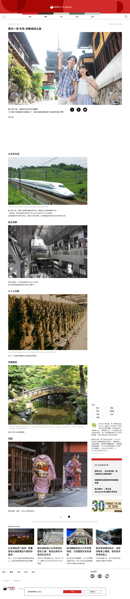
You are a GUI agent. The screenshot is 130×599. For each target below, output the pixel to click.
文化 (61, 17)
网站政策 (16, 581)
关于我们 (5, 581)
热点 (77, 17)
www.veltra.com (97, 453)
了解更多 (92, 592)
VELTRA (11, 117)
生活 (92, 17)
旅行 (30, 17)
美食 (45, 17)
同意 (72, 592)
